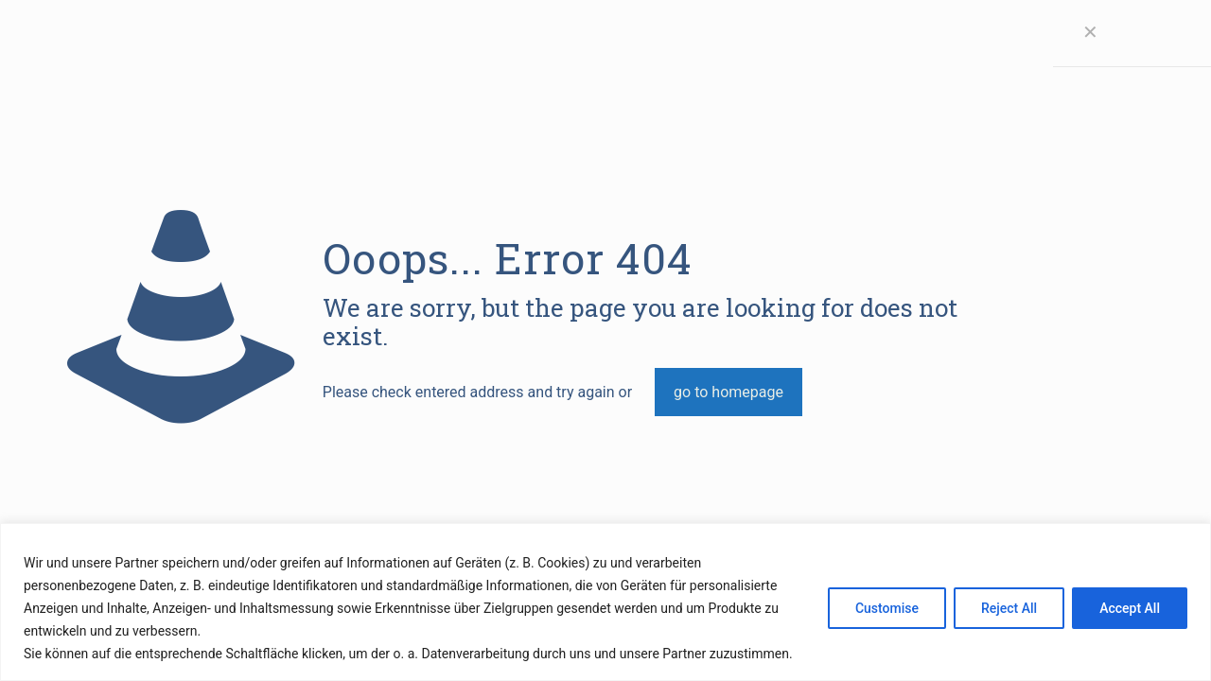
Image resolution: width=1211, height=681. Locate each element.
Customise (887, 608)
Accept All (1129, 608)
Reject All (1009, 608)
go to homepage (728, 392)
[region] (605, 602)
